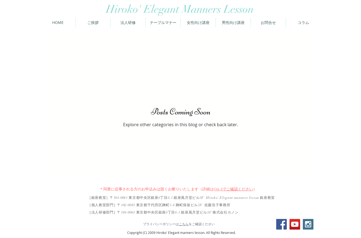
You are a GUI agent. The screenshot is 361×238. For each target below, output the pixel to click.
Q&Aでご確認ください (233, 189)
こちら (184, 224)
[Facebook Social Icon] (281, 224)
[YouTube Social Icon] (295, 224)
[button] (303, 22)
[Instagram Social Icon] (308, 224)
